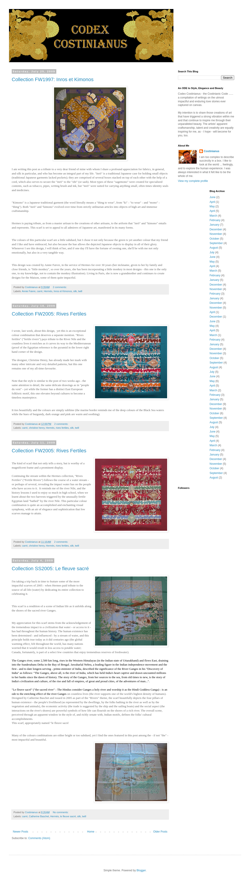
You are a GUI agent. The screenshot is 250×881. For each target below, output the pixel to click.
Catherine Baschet (39, 816)
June (213, 197)
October (214, 238)
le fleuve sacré (68, 816)
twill (80, 291)
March (213, 215)
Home (90, 831)
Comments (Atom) (39, 838)
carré (40, 291)
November (216, 234)
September (216, 243)
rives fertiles (62, 427)
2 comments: (60, 287)
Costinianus (211, 151)
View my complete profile (193, 181)
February (215, 220)
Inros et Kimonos (63, 291)
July (212, 252)
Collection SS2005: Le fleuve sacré (50, 568)
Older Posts (160, 831)
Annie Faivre (29, 291)
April (212, 202)
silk (75, 291)
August (214, 247)
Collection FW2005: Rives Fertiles (49, 314)
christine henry (36, 427)
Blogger (141, 870)
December (216, 229)
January (214, 224)
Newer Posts (20, 831)
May (212, 206)
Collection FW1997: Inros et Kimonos (52, 79)
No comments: (61, 812)
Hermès (48, 291)
